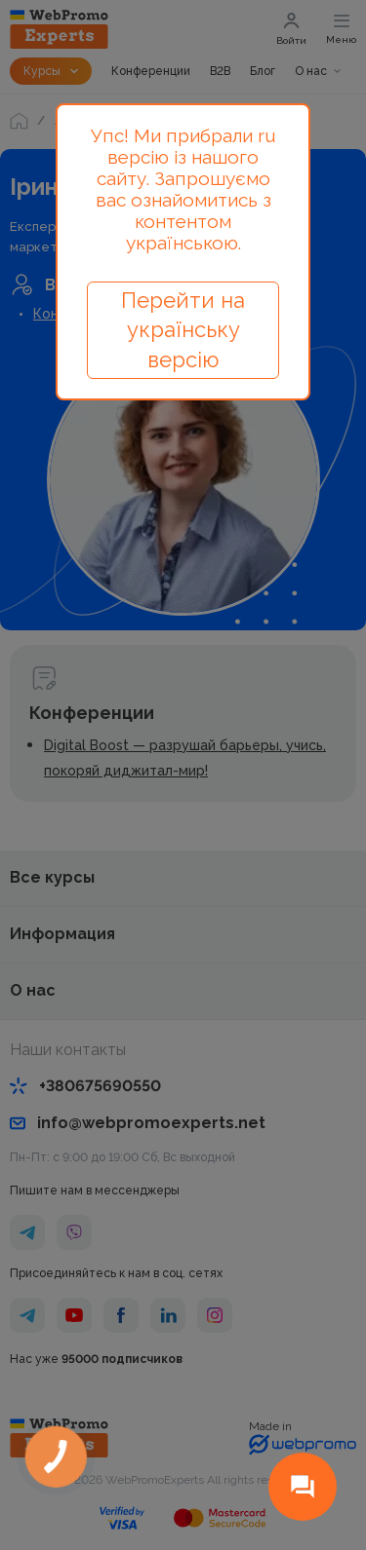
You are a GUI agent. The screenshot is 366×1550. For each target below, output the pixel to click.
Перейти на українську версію (183, 330)
